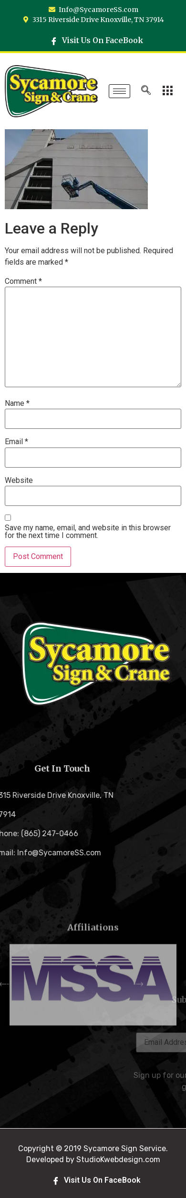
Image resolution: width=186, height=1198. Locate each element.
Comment (23, 281)
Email (16, 442)
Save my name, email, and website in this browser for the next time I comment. (88, 531)
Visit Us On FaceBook (96, 40)
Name (17, 403)
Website (19, 480)
